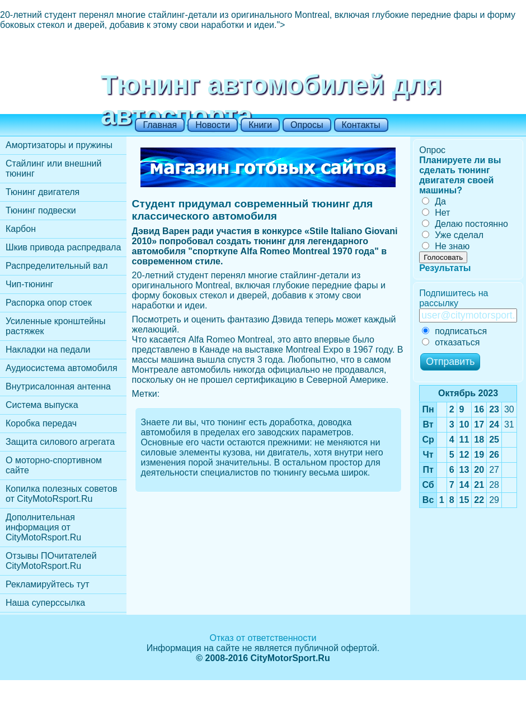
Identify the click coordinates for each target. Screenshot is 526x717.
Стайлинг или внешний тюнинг (53, 168)
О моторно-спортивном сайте (54, 465)
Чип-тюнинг (29, 284)
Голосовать (443, 257)
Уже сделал (452, 235)
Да (434, 201)
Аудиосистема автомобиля (62, 368)
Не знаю (445, 246)
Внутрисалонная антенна (58, 386)
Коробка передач (41, 423)
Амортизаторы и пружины (59, 145)
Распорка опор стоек (49, 302)
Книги (260, 125)
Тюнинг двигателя (42, 192)
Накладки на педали (48, 349)
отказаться (451, 342)
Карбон (21, 229)
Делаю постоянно (465, 224)
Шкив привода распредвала (63, 247)
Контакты (361, 125)
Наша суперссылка (45, 602)
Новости (212, 125)
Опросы (306, 125)
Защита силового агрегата (60, 442)
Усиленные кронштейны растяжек (56, 326)
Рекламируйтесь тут (48, 584)
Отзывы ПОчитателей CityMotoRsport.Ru (51, 561)
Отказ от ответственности (262, 638)
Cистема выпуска (42, 405)
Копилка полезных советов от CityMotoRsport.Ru (61, 494)
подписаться (454, 331)
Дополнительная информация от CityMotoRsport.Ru (43, 527)
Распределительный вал (57, 265)
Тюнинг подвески (41, 210)
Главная (160, 125)
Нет (436, 212)
